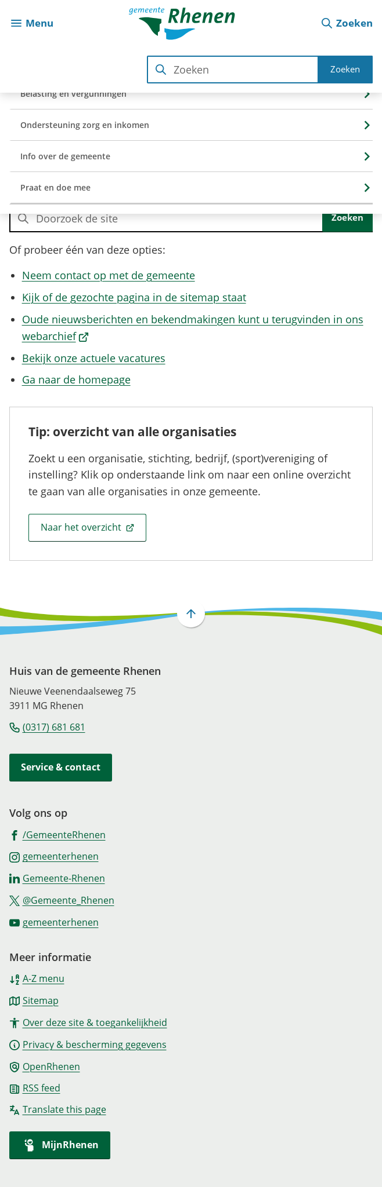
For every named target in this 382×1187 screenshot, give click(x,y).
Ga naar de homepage (76, 379)
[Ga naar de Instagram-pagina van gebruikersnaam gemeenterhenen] (54, 856)
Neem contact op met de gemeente (108, 275)
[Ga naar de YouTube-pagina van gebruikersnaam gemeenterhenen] (54, 922)
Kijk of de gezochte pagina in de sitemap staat (134, 297)
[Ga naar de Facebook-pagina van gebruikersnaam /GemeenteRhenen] (57, 834)
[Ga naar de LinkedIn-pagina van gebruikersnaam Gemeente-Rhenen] (57, 878)
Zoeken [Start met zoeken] (345, 69)
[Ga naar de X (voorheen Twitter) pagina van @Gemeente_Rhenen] (61, 900)
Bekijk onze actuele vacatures (93, 358)
